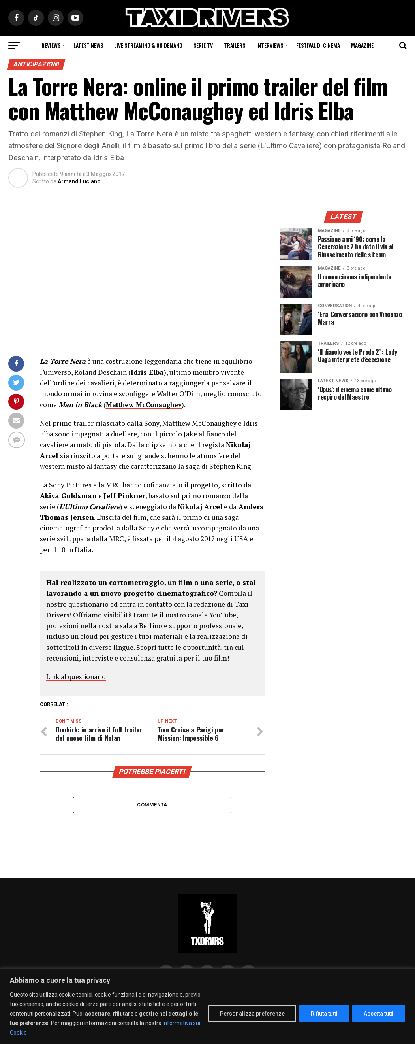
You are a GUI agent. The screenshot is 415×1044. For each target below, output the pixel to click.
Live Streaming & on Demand (148, 45)
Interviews (269, 45)
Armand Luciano (79, 181)
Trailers (234, 45)
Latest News (88, 45)
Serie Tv (203, 45)
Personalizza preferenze (252, 1013)
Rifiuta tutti (324, 1013)
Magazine (362, 45)
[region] (207, 1006)
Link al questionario (78, 676)
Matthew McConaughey (146, 404)
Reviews (50, 45)
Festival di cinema (318, 45)
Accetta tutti (379, 1013)
